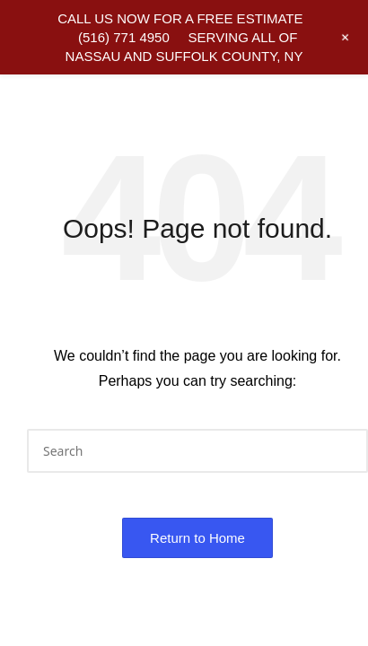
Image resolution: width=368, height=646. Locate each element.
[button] (343, 451)
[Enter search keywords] (197, 451)
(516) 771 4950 (124, 37)
